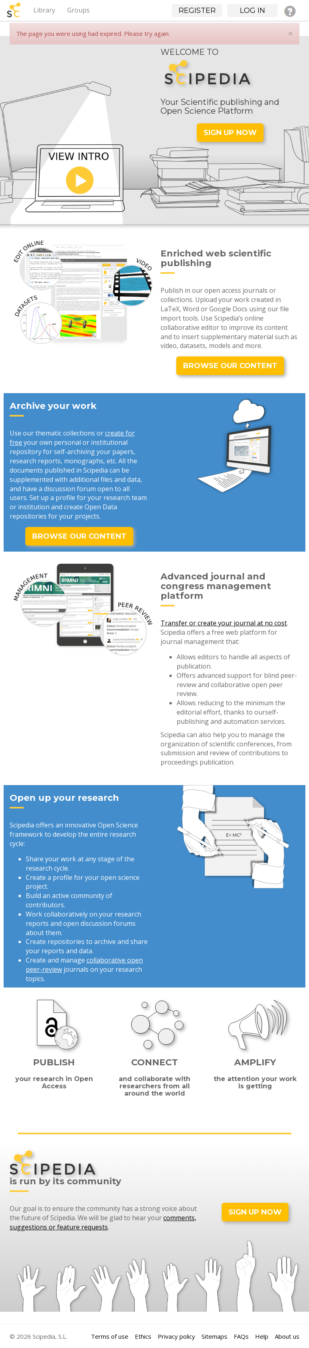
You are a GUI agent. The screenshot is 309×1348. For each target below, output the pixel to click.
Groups (78, 10)
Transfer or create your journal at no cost (224, 623)
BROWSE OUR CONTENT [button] (230, 365)
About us (287, 1336)
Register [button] (197, 10)
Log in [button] (252, 10)
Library (44, 10)
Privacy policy (176, 1336)
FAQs (241, 1336)
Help (261, 1336)
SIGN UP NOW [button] (230, 132)
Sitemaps (214, 1336)
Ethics (143, 1336)
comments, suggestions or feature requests (103, 1222)
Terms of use (109, 1336)
